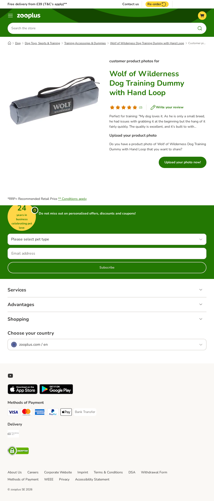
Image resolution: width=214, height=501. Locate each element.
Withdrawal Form (154, 472)
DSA (131, 472)
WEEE (48, 479)
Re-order (157, 4)
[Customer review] (125, 107)
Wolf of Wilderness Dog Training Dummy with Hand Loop (147, 43)
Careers (33, 472)
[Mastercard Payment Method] (26, 412)
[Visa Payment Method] (13, 412)
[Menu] (10, 15)
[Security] (18, 451)
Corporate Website (58, 472)
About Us (15, 472)
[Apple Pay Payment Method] (66, 412)
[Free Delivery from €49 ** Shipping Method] (13, 434)
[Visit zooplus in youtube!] (10, 376)
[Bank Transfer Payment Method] (85, 412)
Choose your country (31, 333)
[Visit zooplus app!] (23, 393)
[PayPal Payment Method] (53, 412)
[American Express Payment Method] (39, 412)
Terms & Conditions (108, 472)
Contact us (130, 4)
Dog (18, 43)
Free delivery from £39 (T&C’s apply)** (37, 4)
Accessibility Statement (92, 479)
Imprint (82, 472)
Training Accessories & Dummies (85, 43)
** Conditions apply (72, 199)
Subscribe (107, 267)
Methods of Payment (23, 479)
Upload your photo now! (182, 162)
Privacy (64, 479)
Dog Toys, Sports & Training (42, 43)
